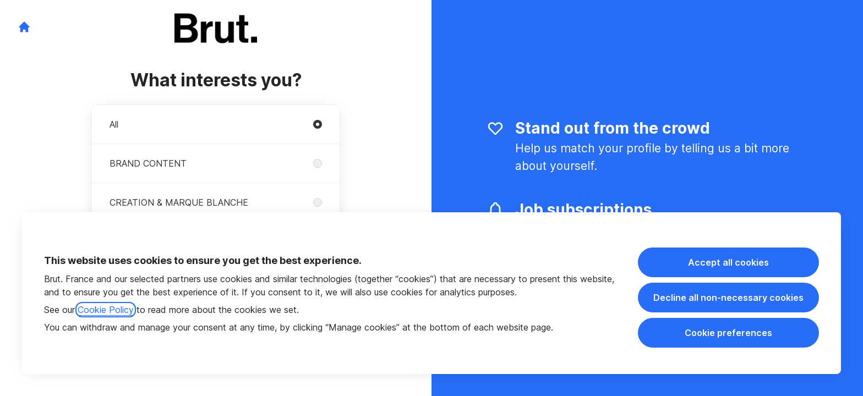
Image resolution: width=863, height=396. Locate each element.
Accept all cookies (728, 262)
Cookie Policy (106, 309)
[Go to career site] (24, 27)
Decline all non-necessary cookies (728, 297)
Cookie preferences (728, 332)
